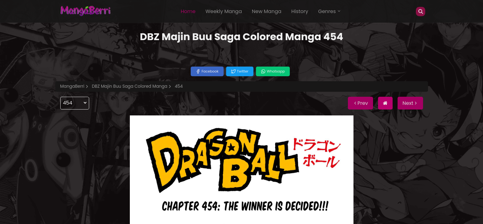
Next (410, 103)
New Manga (266, 11)
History (299, 11)
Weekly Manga (223, 11)
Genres (329, 11)
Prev (360, 103)
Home (188, 11)
